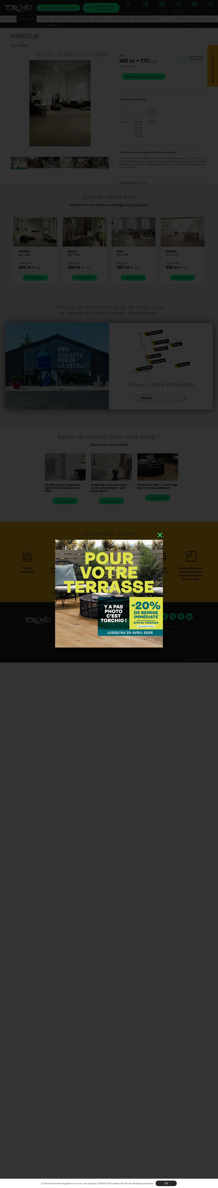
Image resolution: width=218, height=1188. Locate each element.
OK (166, 1183)
